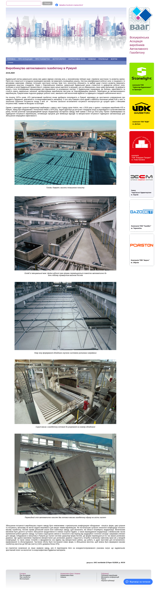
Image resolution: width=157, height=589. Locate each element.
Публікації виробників (109, 575)
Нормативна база (76, 59)
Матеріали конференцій (110, 577)
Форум (114, 59)
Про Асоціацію (25, 59)
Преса (103, 579)
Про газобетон (42, 59)
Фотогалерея (59, 59)
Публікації (103, 59)
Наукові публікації (107, 580)
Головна (11, 59)
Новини (92, 59)
